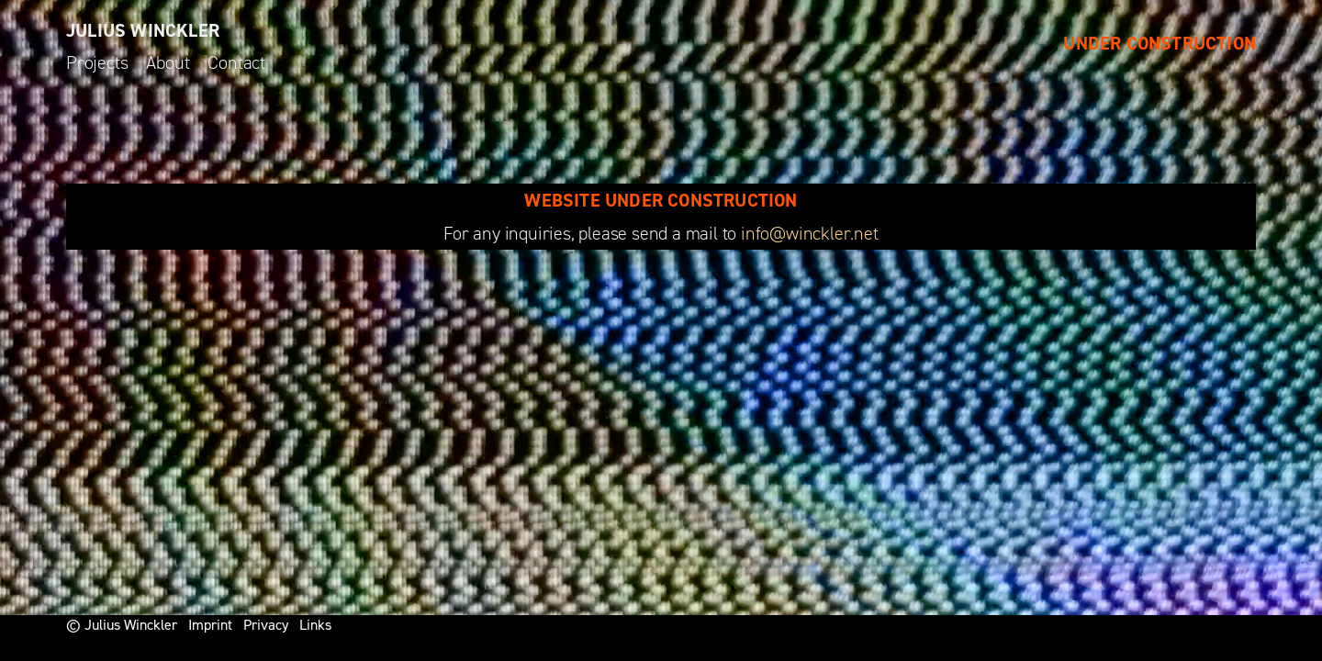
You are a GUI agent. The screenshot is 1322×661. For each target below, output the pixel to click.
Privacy (265, 624)
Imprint (210, 624)
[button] (1283, 25)
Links (315, 624)
